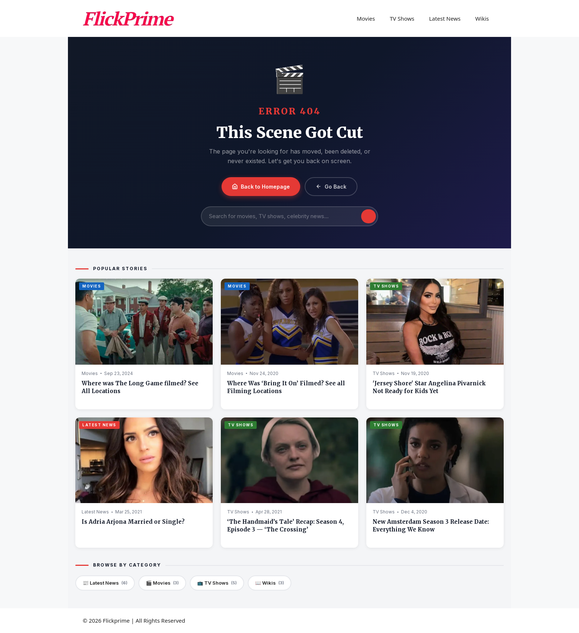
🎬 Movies (162, 583)
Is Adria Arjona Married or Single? (133, 521)
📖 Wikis (269, 583)
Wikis (482, 18)
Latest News (444, 18)
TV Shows (402, 18)
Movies (366, 18)
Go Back (331, 186)
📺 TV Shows (217, 583)
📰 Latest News (105, 583)
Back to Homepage (261, 186)
